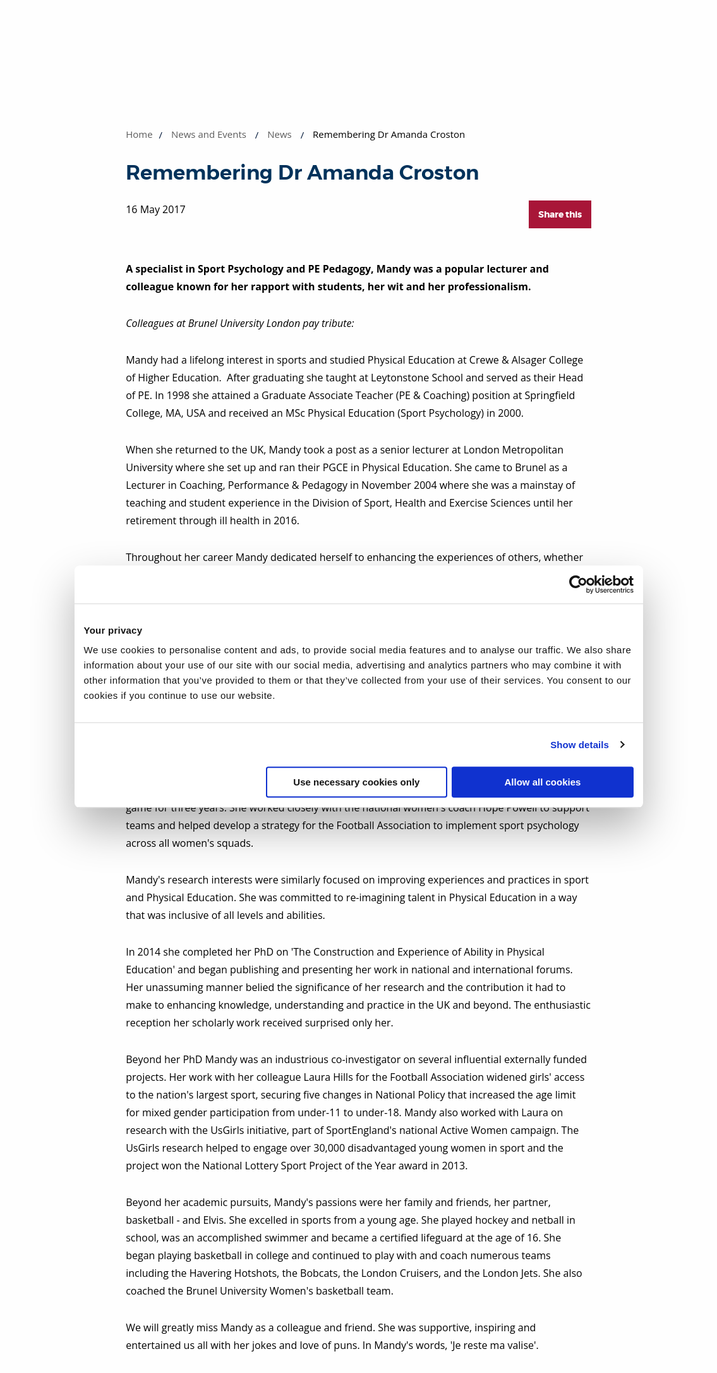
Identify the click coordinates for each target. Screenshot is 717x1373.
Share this (560, 214)
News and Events (208, 134)
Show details (579, 744)
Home (139, 134)
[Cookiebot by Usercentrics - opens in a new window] (578, 584)
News (279, 134)
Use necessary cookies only (356, 782)
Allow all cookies (543, 782)
